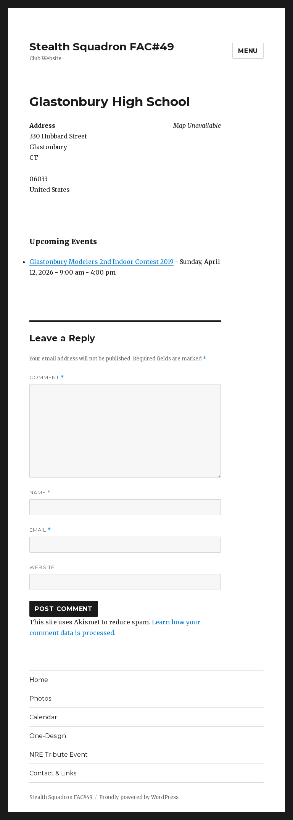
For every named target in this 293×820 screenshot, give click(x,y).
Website (42, 567)
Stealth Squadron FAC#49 (101, 46)
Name (40, 492)
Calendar (43, 717)
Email (40, 530)
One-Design (47, 736)
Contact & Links (52, 773)
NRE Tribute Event (58, 754)
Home (38, 679)
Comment (46, 377)
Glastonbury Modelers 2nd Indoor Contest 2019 (101, 261)
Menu (248, 51)
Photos (40, 698)
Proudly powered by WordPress (139, 797)
